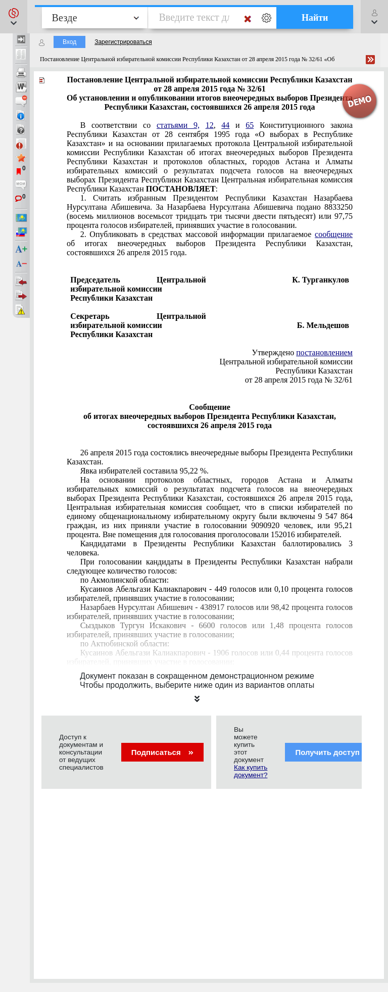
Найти (315, 18)
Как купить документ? (250, 771)
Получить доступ (333, 752)
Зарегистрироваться (123, 41)
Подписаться (162, 752)
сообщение (334, 234)
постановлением (324, 352)
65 (250, 125)
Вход (69, 41)
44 (225, 125)
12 (210, 125)
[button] (13, 16)
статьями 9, (178, 125)
